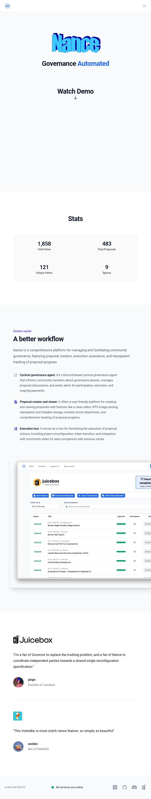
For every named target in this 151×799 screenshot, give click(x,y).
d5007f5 (21, 787)
